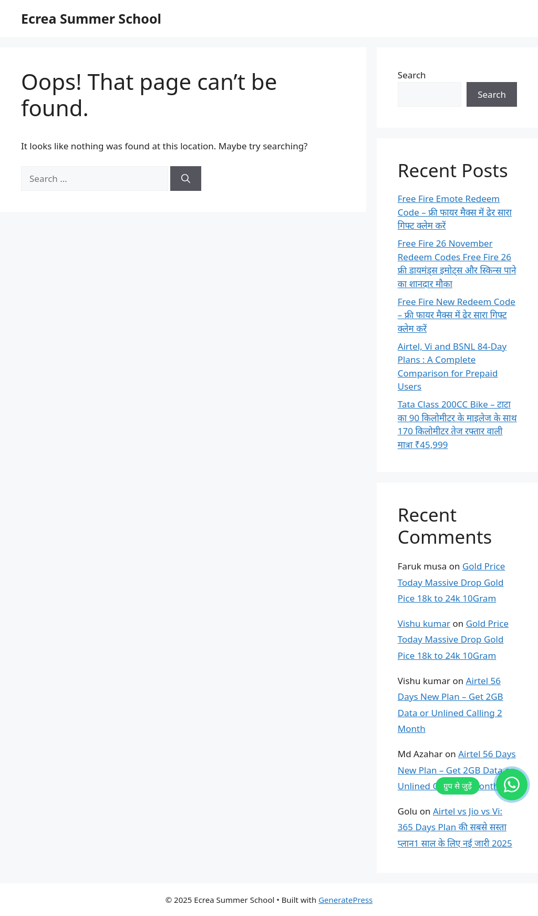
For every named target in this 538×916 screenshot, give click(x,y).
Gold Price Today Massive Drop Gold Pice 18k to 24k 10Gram (451, 582)
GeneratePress (345, 899)
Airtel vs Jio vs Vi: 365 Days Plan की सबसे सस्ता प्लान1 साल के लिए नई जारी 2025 (455, 827)
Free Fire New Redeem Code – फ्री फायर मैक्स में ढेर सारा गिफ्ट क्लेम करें (456, 315)
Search (412, 75)
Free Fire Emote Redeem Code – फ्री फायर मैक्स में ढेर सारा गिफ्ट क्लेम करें (455, 211)
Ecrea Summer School (91, 18)
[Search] (185, 178)
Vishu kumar (424, 623)
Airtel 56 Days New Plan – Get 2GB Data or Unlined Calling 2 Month (457, 770)
